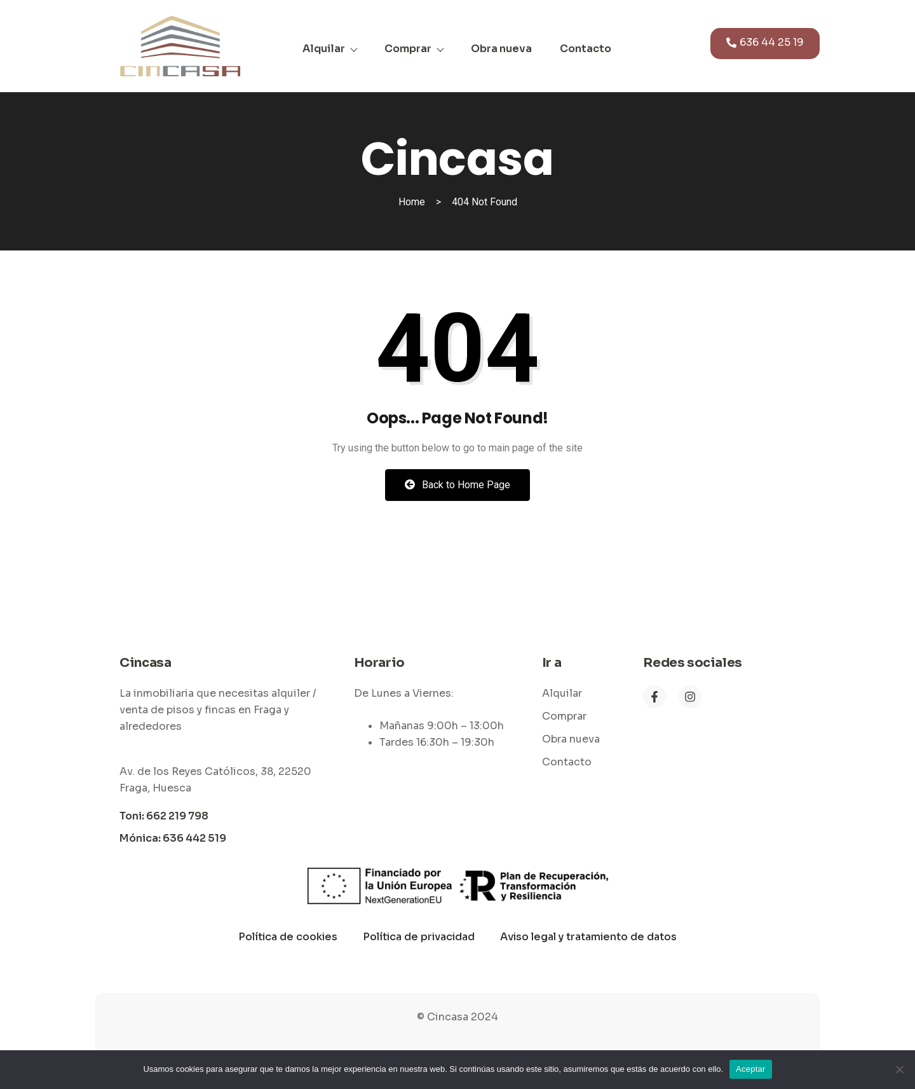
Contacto (585, 48)
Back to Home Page (457, 485)
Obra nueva (501, 48)
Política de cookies (287, 936)
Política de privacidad (419, 936)
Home (411, 202)
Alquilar (329, 48)
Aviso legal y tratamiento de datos (588, 936)
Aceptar (751, 1069)
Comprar (413, 48)
